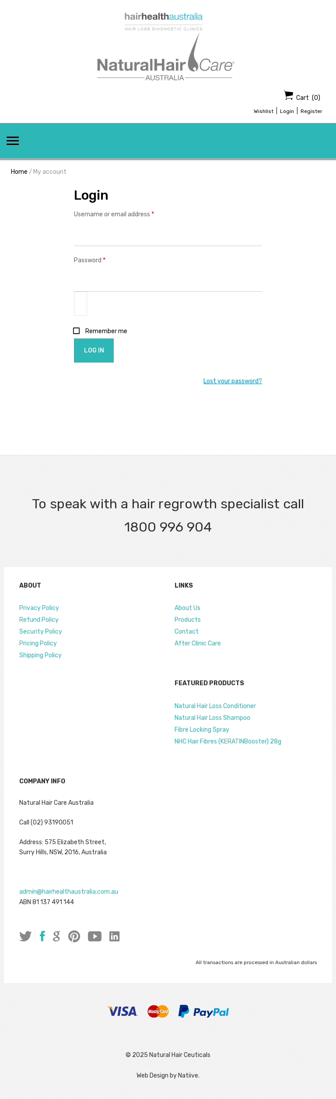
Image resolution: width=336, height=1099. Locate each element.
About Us (187, 608)
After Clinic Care (198, 643)
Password (102, 259)
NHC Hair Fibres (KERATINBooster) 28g (228, 741)
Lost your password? (232, 381)
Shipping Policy (40, 655)
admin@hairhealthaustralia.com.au (68, 891)
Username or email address (126, 213)
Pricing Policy (38, 643)
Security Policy (40, 631)
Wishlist (263, 111)
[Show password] (80, 304)
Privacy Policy (39, 608)
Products (188, 619)
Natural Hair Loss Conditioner (215, 706)
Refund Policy (39, 619)
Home (19, 172)
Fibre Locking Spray (202, 729)
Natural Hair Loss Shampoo (212, 718)
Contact (187, 631)
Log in (94, 350)
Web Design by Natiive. (168, 1075)
